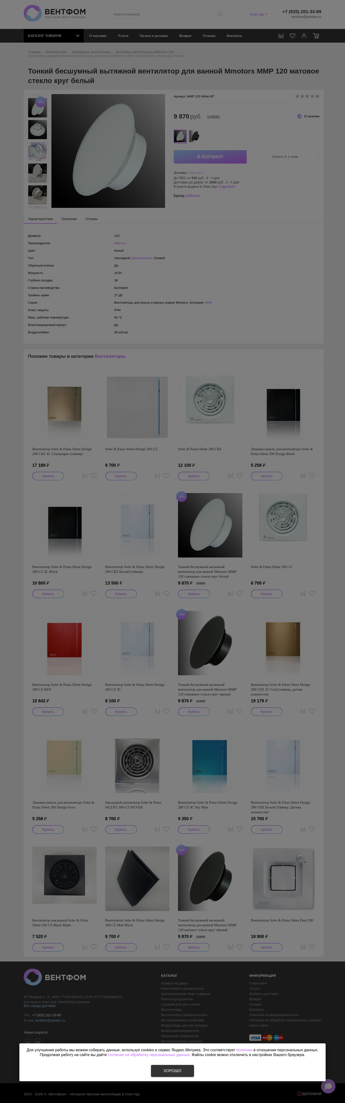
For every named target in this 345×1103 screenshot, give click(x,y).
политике (244, 1050)
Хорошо (172, 1071)
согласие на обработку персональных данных (148, 1055)
